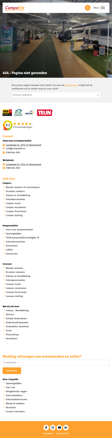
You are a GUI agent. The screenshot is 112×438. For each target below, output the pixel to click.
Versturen (12, 370)
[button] (98, 95)
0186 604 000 (11, 152)
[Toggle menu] (99, 8)
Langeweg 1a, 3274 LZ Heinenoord (23, 145)
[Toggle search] (88, 8)
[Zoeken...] (56, 95)
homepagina (71, 85)
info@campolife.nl (14, 148)
